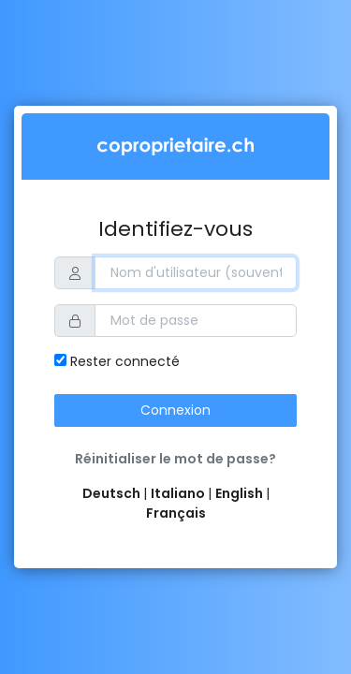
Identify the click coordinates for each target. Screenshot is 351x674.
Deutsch (112, 493)
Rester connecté (117, 361)
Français (176, 513)
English (240, 493)
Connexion (175, 410)
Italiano (179, 493)
